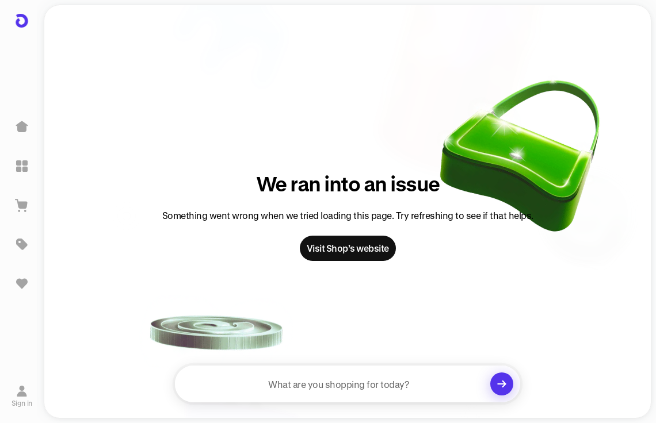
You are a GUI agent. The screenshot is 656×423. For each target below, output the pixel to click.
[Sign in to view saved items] (22, 283)
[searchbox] (348, 384)
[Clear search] (501, 383)
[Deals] (22, 244)
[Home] (22, 127)
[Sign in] (22, 396)
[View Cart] (22, 205)
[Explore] (22, 166)
